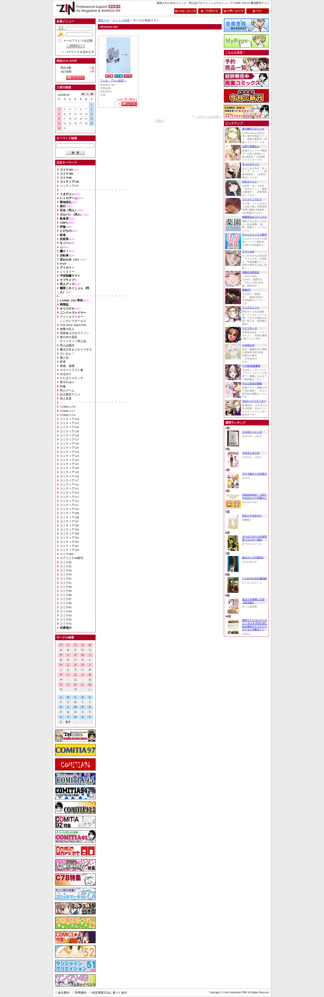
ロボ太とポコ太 (250, 453)
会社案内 (64, 992)
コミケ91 (66, 582)
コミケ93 (66, 574)
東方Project (67, 382)
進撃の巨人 (67, 329)
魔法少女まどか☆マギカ (76, 349)
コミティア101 (69, 546)
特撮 (63, 386)
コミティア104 (69, 533)
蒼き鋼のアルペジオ (253, 129)
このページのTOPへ (209, 116)
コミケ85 (66, 607)
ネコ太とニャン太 (252, 432)
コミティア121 (69, 464)
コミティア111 (69, 505)
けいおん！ (67, 353)
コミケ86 (66, 603)
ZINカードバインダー (254, 401)
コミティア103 (69, 537)
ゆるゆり (66, 374)
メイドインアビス (252, 199)
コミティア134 (69, 419)
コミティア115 (69, 488)
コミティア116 (69, 484)
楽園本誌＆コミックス (254, 217)
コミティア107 (69, 521)
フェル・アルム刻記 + (113, 80)
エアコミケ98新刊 (71, 558)
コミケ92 (66, 578)
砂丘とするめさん (252, 515)
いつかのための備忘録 (254, 578)
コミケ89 (66, 591)
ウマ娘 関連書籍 (251, 366)
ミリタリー (67, 271)
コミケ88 (66, 595)
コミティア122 (69, 460)
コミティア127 (69, 439)
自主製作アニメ (70, 394)
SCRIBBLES (248, 345)
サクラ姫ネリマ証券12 (254, 474)
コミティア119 (69, 472)
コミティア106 (69, 525)
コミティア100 (69, 550)
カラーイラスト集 (71, 370)
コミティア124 (69, 452)
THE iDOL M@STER (73, 325)
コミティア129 (69, 431)
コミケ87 (66, 599)
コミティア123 (69, 456)
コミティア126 (69, 443)
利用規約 (81, 992)
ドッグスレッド (250, 307)
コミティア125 (69, 447)
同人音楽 (66, 398)
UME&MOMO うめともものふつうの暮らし (254, 496)
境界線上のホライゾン (74, 333)
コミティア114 (69, 492)
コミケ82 (66, 619)
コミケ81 (66, 623)
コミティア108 (69, 517)
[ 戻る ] (159, 120)
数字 (68, 722)
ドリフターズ (249, 328)
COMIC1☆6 (67, 415)
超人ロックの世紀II (252, 557)
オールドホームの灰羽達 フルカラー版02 (254, 538)
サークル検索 (121, 20)
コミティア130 (69, 427)
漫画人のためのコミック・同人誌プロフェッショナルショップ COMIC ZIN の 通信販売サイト (213, 3)
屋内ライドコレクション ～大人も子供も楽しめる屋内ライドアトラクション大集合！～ (255, 625)
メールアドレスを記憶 (77, 40)
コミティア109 (69, 513)
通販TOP (103, 20)
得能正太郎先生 (250, 272)
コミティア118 (69, 476)
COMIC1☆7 (67, 411)
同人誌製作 (67, 345)
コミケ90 (66, 586)
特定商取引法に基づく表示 (109, 992)
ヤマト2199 (248, 251)
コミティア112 (69, 501)
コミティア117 (69, 480)
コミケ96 (66, 562)
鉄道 (63, 361)
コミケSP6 (66, 554)
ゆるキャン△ (249, 181)
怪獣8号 (246, 290)
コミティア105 (69, 529)
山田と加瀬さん (250, 146)
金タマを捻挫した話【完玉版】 (253, 601)
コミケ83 (66, 615)
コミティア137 (69, 185)
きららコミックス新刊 (254, 235)
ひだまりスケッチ (71, 378)
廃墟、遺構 (67, 366)
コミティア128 (69, 435)
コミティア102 (69, 541)
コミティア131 (69, 423)
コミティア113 (69, 496)
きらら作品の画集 (252, 383)
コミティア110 (69, 509)
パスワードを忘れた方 (79, 52)
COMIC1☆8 (67, 406)
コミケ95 (66, 566)
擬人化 (64, 357)
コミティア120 (69, 468)
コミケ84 (66, 611)
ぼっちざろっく (250, 164)
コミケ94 (66, 570)
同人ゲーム (67, 390)
